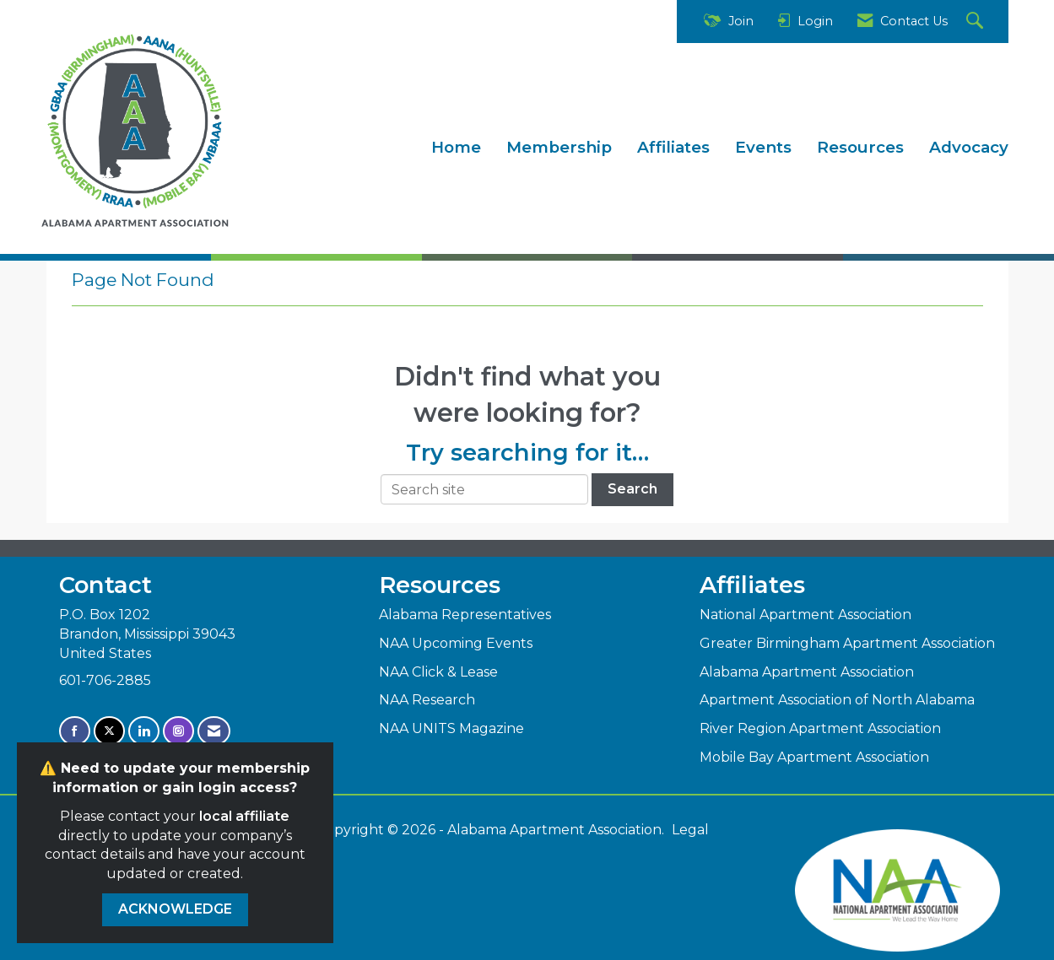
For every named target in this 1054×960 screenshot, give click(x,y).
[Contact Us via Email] (213, 731)
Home (456, 147)
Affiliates (673, 147)
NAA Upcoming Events (455, 643)
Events (763, 147)
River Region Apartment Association (820, 728)
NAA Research (427, 700)
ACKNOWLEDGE (175, 909)
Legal (690, 830)
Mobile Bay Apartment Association (814, 757)
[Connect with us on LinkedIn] (143, 731)
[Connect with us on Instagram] (178, 731)
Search (632, 489)
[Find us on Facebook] (74, 731)
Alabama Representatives (465, 615)
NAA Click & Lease (438, 672)
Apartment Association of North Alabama (837, 700)
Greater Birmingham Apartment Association (847, 643)
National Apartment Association (805, 615)
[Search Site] (976, 21)
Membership (559, 147)
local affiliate (244, 816)
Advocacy (968, 147)
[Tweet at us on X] (109, 731)
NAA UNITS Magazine (451, 728)
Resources (860, 147)
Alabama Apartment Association (807, 672)
